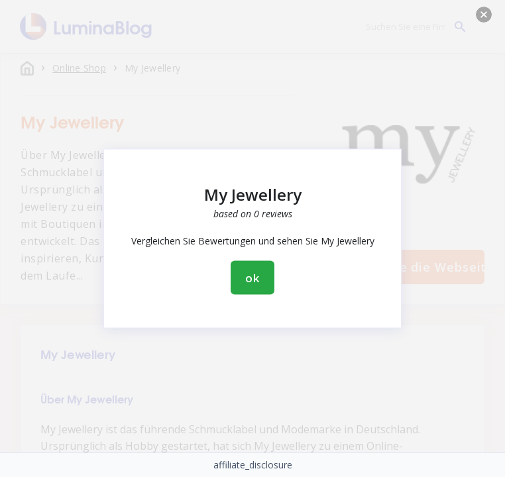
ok (252, 278)
